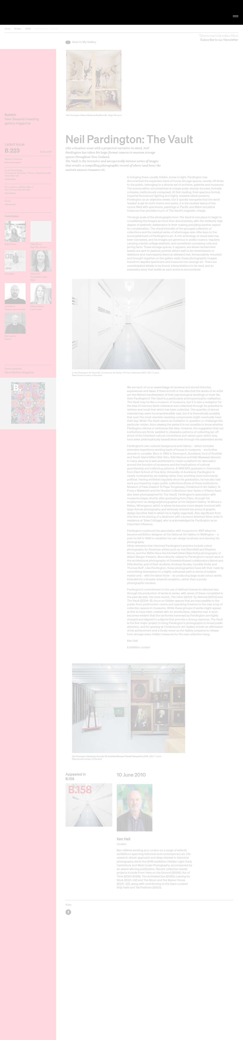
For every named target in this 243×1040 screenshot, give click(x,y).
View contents (13, 368)
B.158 (27, 28)
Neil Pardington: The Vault (46, 28)
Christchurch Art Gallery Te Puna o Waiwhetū (40, 12)
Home (7, 28)
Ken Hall (123, 838)
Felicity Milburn (37, 308)
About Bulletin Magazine (19, 372)
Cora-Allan (9, 273)
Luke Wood (15, 308)
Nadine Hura (10, 244)
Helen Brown (38, 246)
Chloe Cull (38, 276)
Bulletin (17, 28)
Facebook (68, 912)
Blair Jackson (11, 337)
